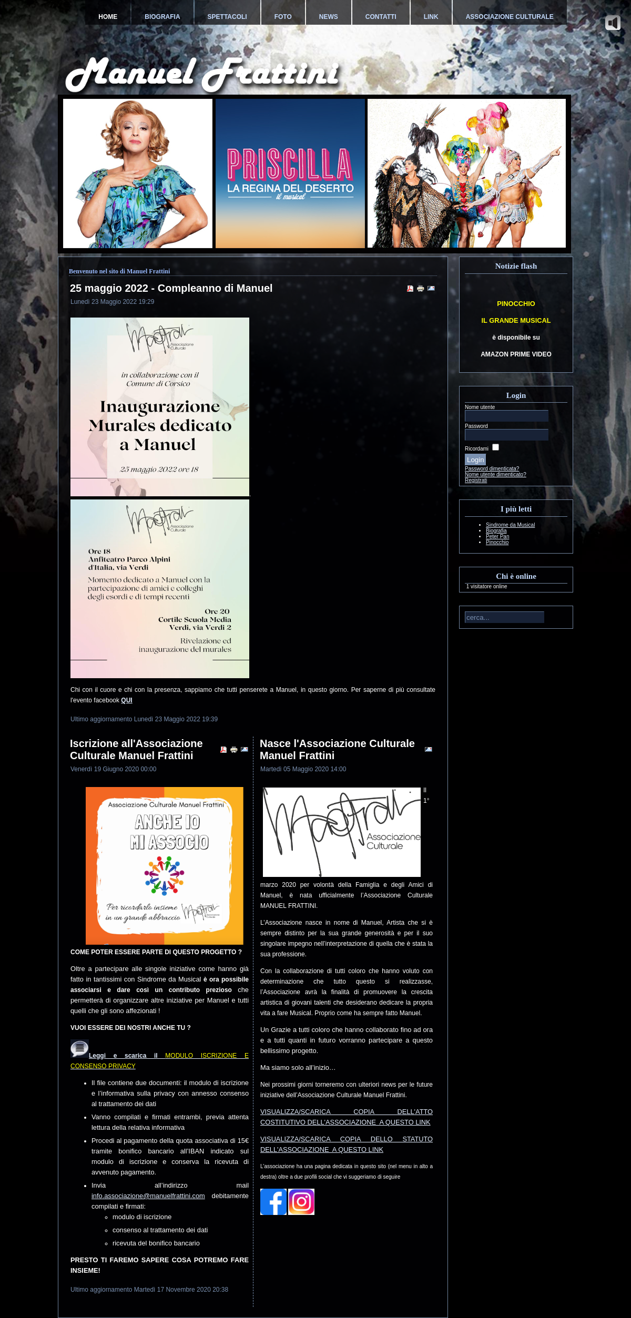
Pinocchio (497, 542)
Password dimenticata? (492, 469)
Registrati (476, 480)
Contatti (380, 17)
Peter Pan (497, 536)
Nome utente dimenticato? (495, 474)
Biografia (162, 17)
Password (476, 426)
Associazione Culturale (510, 17)
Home (107, 17)
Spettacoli (227, 17)
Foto (283, 17)
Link (431, 17)
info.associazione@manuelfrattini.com (148, 1196)
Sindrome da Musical (510, 525)
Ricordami (476, 449)
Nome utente (480, 407)
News (328, 17)
